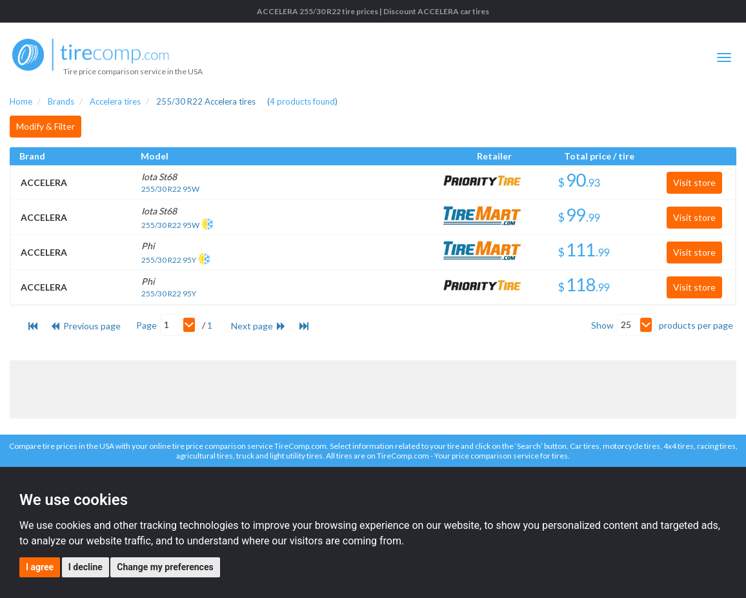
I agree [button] (40, 567)
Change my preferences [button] (165, 567)
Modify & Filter (45, 126)
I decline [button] (85, 567)
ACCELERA (44, 182)
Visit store (694, 182)
